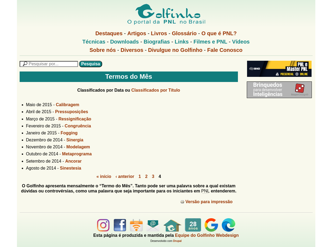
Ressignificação (74, 119)
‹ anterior (125, 176)
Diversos (132, 50)
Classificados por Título (155, 90)
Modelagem (78, 147)
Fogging (69, 133)
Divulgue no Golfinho (175, 50)
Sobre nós (103, 50)
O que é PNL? (219, 33)
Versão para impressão (206, 201)
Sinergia (74, 140)
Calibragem (67, 104)
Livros (159, 33)
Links (182, 42)
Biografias (157, 42)
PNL (205, 191)
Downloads (124, 42)
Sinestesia (70, 168)
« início (104, 176)
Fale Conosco (224, 50)
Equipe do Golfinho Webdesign (207, 235)
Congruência (78, 126)
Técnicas (93, 42)
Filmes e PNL (210, 42)
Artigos (136, 33)
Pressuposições (71, 111)
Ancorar (73, 161)
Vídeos (241, 42)
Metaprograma (77, 154)
